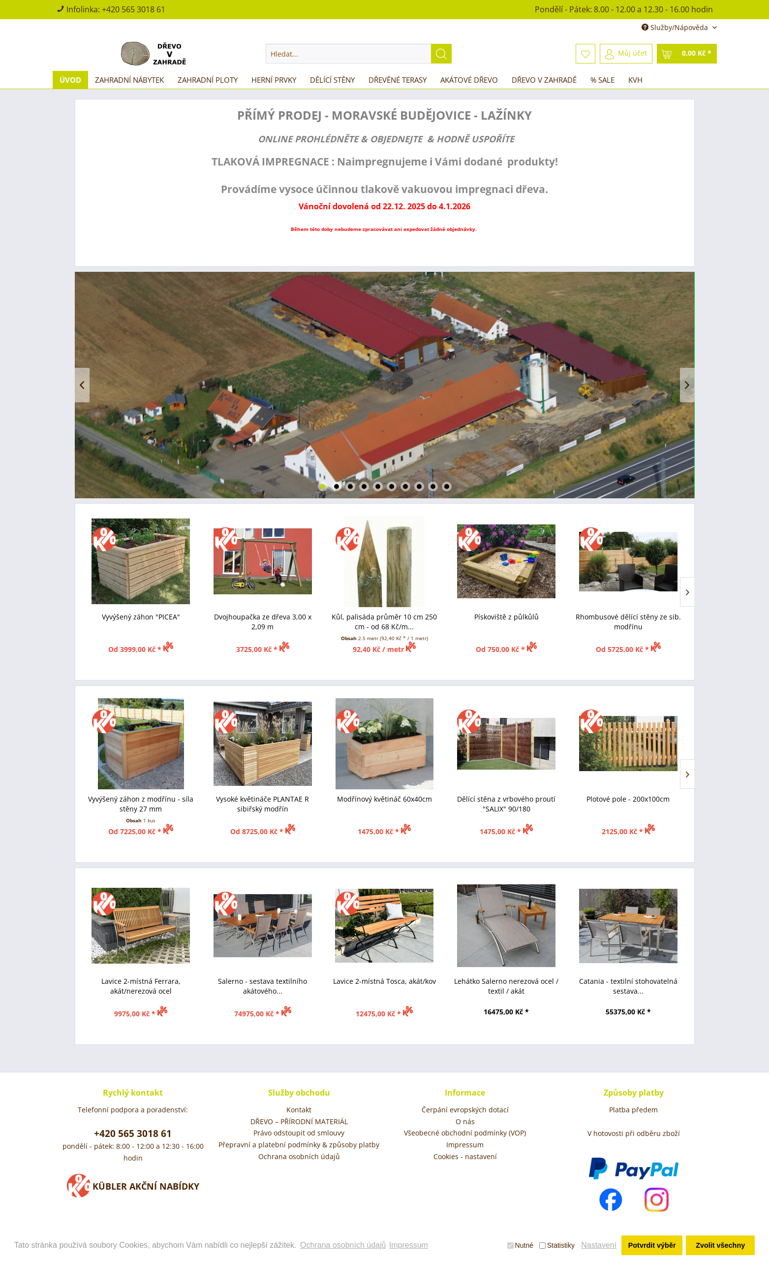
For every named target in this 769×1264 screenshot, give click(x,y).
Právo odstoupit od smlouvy (298, 1132)
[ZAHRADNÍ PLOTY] (208, 80)
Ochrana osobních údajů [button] (343, 1245)
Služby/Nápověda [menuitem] (676, 27)
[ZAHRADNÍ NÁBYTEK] (129, 80)
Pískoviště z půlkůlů (506, 616)
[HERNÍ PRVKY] (274, 80)
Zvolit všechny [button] (720, 1245)
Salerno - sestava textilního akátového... (262, 986)
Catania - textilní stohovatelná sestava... (628, 986)
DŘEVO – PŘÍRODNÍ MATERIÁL (299, 1121)
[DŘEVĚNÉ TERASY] (397, 80)
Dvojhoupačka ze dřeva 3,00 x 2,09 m (262, 621)
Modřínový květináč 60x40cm (384, 799)
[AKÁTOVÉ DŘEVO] (469, 80)
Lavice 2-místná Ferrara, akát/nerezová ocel (141, 986)
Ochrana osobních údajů (299, 1156)
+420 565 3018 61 (133, 9)
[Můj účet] (626, 54)
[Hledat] (441, 54)
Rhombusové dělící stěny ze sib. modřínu (628, 621)
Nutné (520, 1245)
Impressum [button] (408, 1245)
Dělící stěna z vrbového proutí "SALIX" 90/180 (506, 803)
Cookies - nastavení (465, 1156)
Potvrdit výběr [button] (652, 1245)
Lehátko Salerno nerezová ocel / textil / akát (506, 986)
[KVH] (635, 80)
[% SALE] (602, 80)
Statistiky (557, 1245)
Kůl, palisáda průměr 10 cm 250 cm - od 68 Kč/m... (384, 621)
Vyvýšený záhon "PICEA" (141, 616)
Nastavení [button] (598, 1245)
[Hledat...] (359, 54)
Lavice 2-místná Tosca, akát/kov (384, 981)
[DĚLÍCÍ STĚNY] (332, 80)
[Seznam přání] (585, 54)
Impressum (465, 1144)
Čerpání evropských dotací (465, 1109)
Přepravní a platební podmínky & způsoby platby (298, 1144)
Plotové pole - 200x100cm (628, 799)
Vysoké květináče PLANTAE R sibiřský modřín (262, 803)
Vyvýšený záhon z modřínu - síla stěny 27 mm (140, 803)
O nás (465, 1121)
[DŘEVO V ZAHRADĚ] (544, 80)
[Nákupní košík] (687, 54)
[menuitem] (359, 54)
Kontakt (298, 1109)
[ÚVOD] (70, 80)
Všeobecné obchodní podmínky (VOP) (465, 1132)
